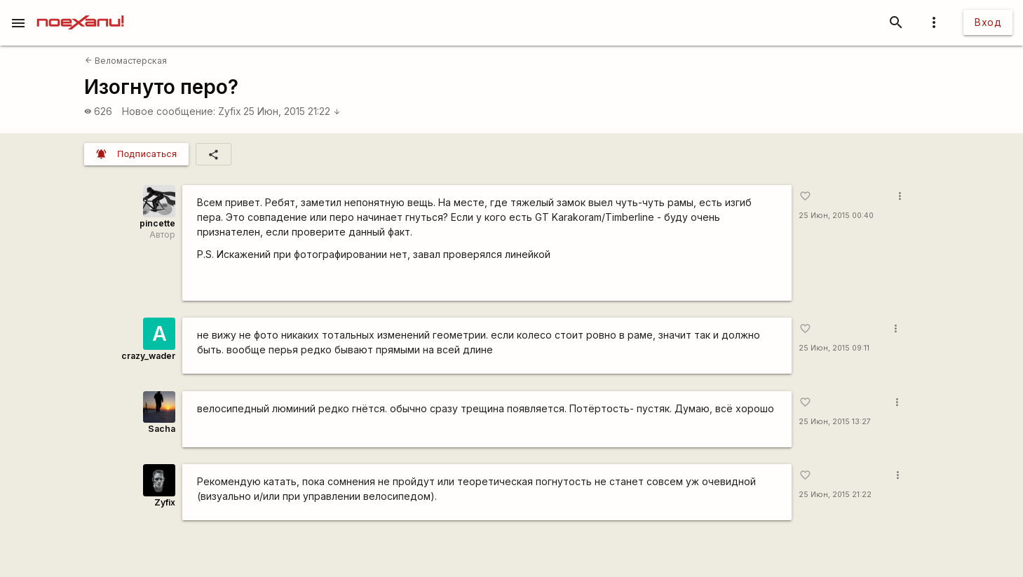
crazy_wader (148, 356)
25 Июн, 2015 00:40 (836, 215)
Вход (988, 22)
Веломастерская (126, 60)
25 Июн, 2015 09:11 (834, 348)
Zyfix (229, 111)
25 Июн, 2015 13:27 (835, 421)
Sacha (161, 428)
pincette (157, 223)
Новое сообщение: (168, 111)
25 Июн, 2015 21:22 (292, 111)
